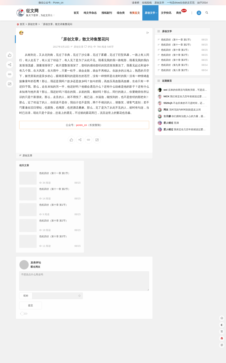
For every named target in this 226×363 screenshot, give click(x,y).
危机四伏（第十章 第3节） (53, 236)
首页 (76, 12)
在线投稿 (147, 2)
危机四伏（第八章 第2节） (175, 70)
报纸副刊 (107, 12)
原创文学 (159, 2)
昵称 (25, 295)
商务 (181, 11)
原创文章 (32, 24)
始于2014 (202, 2)
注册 (31, 2)
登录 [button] (20, 2)
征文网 (32, 10)
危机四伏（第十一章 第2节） (54, 189)
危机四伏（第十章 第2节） (53, 220)
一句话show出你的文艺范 (181, 2)
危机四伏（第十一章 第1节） (54, 173)
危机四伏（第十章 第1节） (53, 204)
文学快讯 (166, 12)
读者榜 (135, 2)
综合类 (121, 12)
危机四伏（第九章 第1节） (175, 65)
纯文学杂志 (90, 12)
